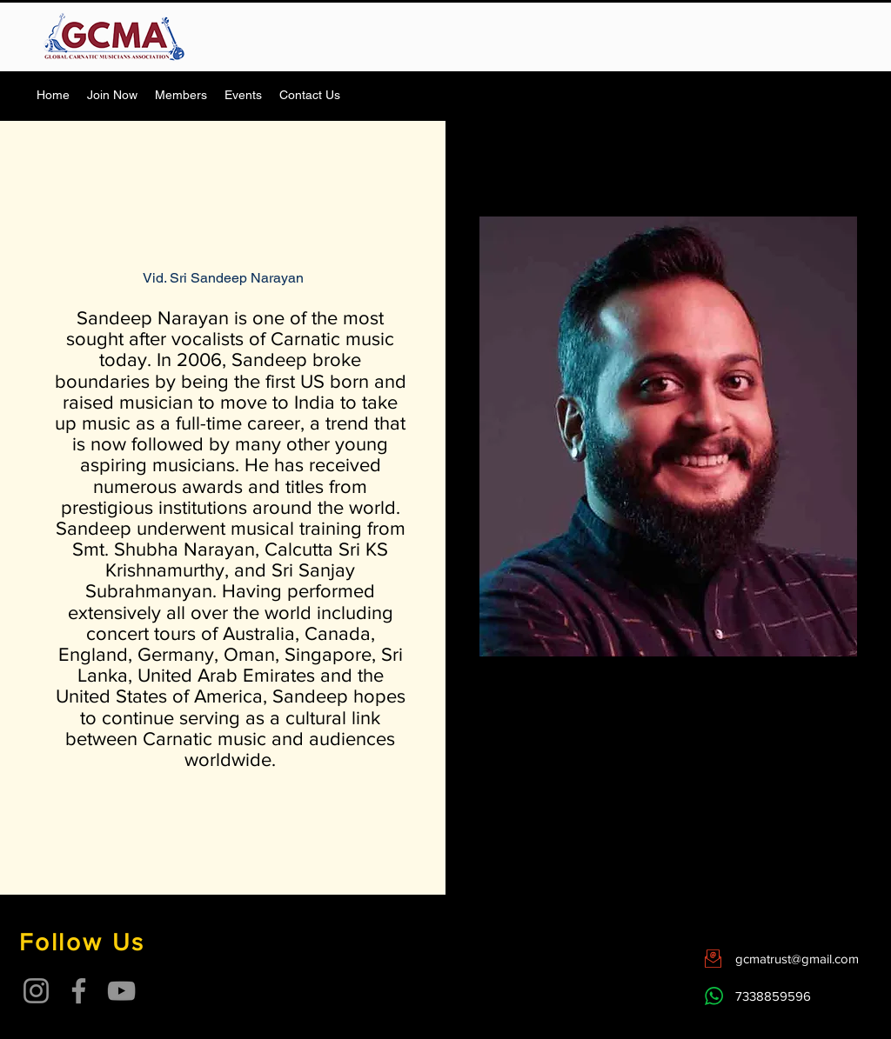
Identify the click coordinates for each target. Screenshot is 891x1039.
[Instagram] (36, 991)
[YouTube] (121, 991)
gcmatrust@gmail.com (797, 958)
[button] (181, 95)
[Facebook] (79, 991)
